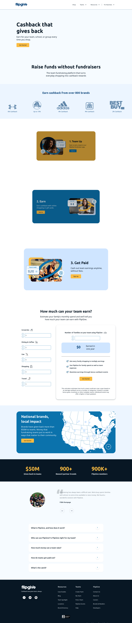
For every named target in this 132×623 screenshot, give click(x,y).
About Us (96, 596)
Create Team (80, 592)
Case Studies (62, 592)
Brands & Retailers (99, 604)
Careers (95, 600)
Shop (74, 5)
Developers (96, 608)
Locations (61, 604)
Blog (59, 596)
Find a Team (79, 600)
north (23, 334)
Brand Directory (63, 608)
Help (77, 608)
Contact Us (96, 592)
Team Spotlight (62, 600)
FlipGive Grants (80, 604)
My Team (78, 596)
